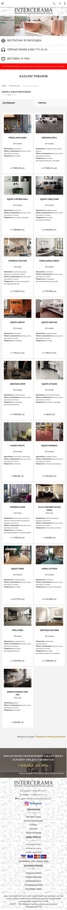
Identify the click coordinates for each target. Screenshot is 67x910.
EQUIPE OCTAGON (49, 384)
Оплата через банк (33, 852)
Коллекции (9, 103)
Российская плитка (33, 888)
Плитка (42, 103)
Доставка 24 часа (33, 816)
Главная (4, 86)
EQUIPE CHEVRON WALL (17, 199)
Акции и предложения (33, 820)
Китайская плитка (33, 880)
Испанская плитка (33, 873)
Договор (33, 824)
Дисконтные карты (33, 832)
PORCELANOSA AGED (18, 137)
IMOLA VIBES (17, 630)
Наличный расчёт (33, 844)
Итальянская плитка (33, 877)
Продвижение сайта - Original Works (33, 861)
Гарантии (33, 828)
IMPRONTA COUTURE (17, 260)
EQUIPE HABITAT (17, 322)
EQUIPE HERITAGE (49, 322)
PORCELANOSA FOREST (49, 260)
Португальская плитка (33, 884)
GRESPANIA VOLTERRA (49, 630)
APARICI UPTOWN (49, 568)
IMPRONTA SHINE (17, 507)
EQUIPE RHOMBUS (49, 445)
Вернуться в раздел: (41, 736)
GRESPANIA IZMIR (17, 384)
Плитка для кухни (14, 86)
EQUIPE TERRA (17, 568)
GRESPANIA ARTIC (49, 137)
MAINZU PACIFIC (17, 445)
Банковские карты (33, 848)
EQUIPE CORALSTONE (49, 199)
